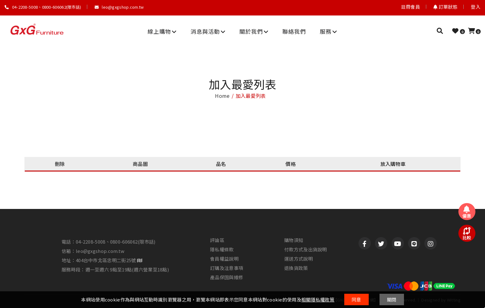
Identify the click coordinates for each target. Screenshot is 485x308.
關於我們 (253, 31)
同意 (356, 299)
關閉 (392, 299)
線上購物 (162, 31)
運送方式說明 (298, 259)
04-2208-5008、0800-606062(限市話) (43, 7)
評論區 (217, 240)
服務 (328, 31)
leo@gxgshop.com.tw (119, 7)
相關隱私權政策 (317, 299)
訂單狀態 (445, 6)
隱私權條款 (222, 249)
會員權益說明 (224, 259)
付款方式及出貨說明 (305, 249)
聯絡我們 (294, 31)
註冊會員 (410, 6)
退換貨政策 (296, 268)
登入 (475, 6)
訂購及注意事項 (226, 268)
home (222, 95)
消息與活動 (208, 31)
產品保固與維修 (226, 277)
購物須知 (293, 240)
